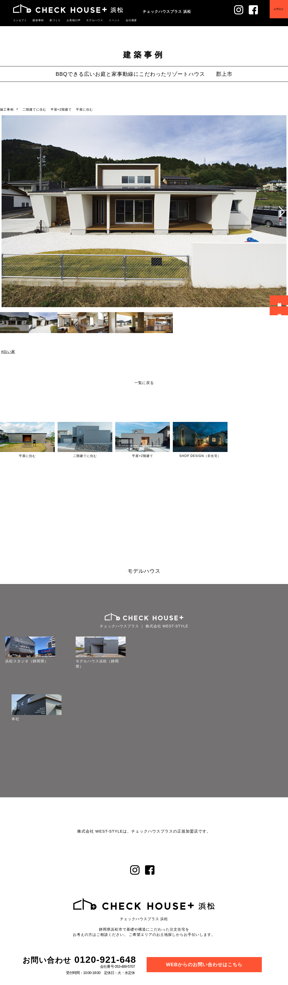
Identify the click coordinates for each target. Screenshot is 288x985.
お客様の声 (74, 20)
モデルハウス (94, 20)
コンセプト (20, 20)
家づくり (55, 20)
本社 (15, 719)
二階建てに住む (34, 109)
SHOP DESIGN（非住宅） (200, 456)
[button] (281, 212)
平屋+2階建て (61, 109)
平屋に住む (84, 109)
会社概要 (131, 20)
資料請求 (280, 310)
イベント (114, 20)
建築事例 (38, 20)
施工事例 (7, 109)
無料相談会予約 (280, 300)
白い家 (9, 352)
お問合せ (277, 11)
